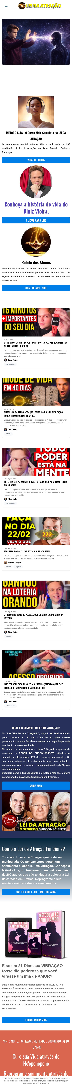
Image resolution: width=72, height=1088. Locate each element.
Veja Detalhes (36, 160)
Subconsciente (10, 364)
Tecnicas (8, 434)
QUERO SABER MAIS (36, 1020)
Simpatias (18, 567)
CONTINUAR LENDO (35, 288)
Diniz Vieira (12, 360)
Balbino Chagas (14, 562)
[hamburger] (6, 6)
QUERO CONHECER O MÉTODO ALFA (36, 892)
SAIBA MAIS (36, 786)
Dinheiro (8, 567)
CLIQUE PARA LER (36, 220)
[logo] (39, 6)
